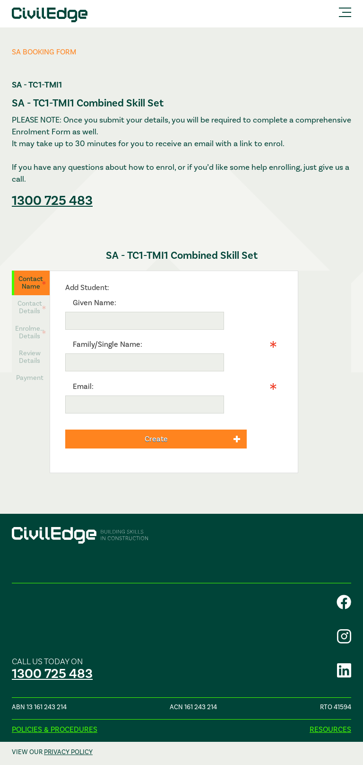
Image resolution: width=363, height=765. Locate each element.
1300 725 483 (52, 201)
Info (230, 362)
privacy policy (68, 752)
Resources (330, 729)
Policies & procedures (54, 729)
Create (156, 439)
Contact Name (30, 282)
